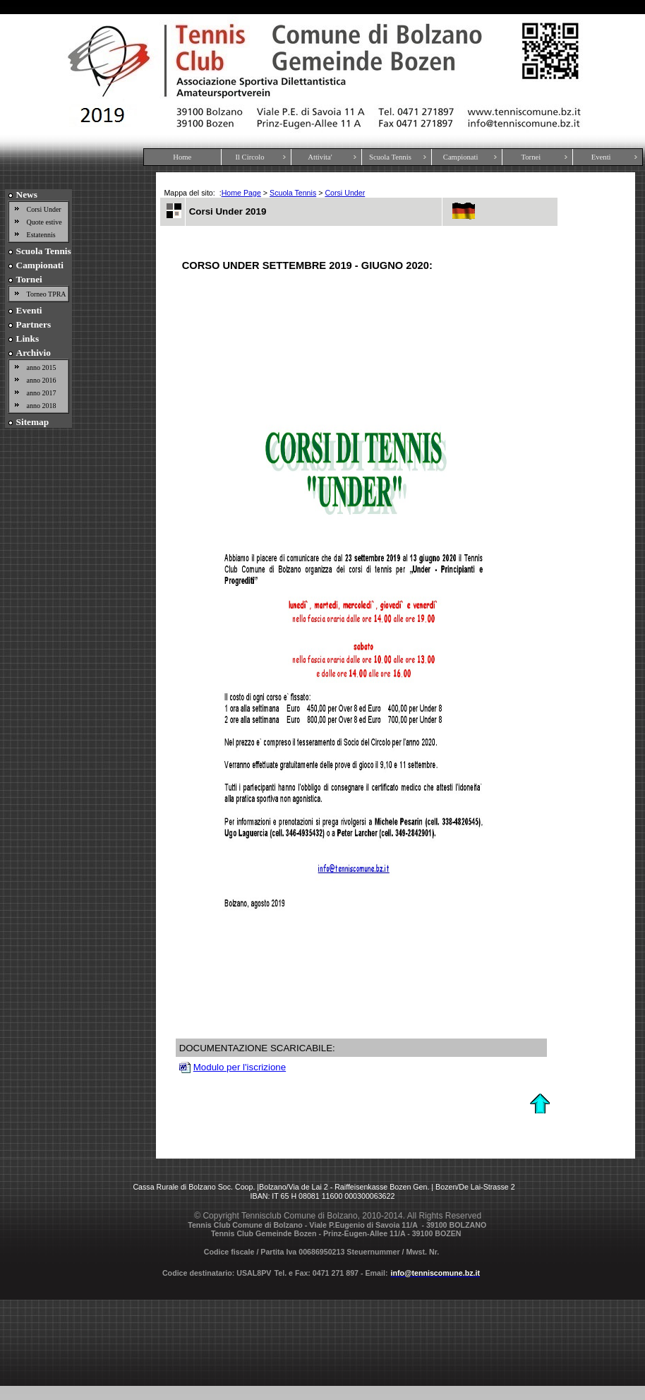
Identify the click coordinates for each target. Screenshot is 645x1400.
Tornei (531, 157)
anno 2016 (41, 380)
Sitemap (32, 422)
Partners (34, 324)
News (26, 194)
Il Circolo (249, 157)
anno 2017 (41, 393)
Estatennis (41, 235)
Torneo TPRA (46, 294)
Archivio (33, 352)
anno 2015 (41, 367)
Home (182, 157)
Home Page (241, 193)
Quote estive (44, 222)
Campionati (460, 157)
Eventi (601, 157)
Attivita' (320, 157)
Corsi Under (44, 209)
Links (28, 338)
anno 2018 (41, 405)
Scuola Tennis (390, 157)
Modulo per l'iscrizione (239, 1067)
